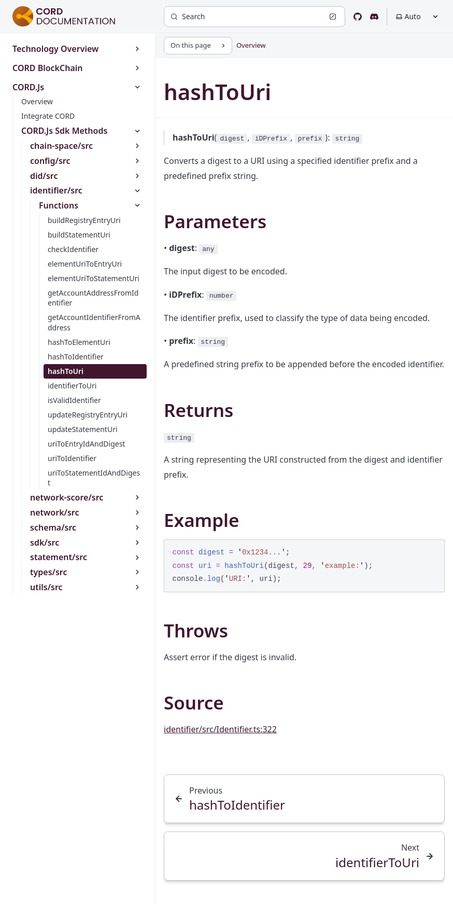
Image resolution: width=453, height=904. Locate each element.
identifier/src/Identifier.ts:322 (220, 729)
